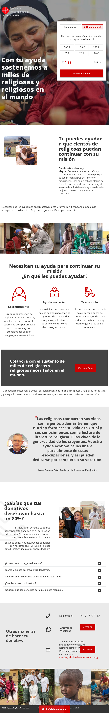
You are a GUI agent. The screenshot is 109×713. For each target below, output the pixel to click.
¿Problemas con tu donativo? (20, 583)
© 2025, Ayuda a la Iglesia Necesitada (15, 708)
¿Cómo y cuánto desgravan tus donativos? (27, 569)
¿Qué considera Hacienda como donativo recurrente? (33, 576)
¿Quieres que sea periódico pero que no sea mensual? (34, 589)
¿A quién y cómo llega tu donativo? (23, 563)
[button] (54, 563)
